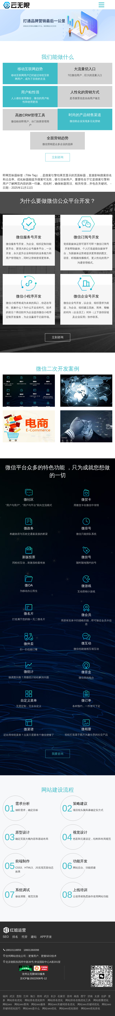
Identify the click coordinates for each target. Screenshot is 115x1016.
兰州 (25, 996)
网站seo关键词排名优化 (61, 1004)
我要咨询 (57, 741)
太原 (96, 996)
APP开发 (46, 936)
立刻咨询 (57, 145)
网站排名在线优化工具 (78, 1000)
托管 (24, 936)
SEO (6, 936)
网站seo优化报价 (69, 1008)
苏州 (69, 996)
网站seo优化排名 (90, 1008)
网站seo (7, 1004)
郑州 (39, 996)
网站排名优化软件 (35, 1000)
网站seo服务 (38, 1004)
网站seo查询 (21, 1004)
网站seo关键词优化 (88, 1004)
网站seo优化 (49, 1008)
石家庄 (61, 996)
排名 (15, 936)
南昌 (76, 996)
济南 (90, 996)
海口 (32, 996)
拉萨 (103, 996)
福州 (5, 996)
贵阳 (18, 996)
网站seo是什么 (31, 1008)
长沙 (53, 996)
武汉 (12, 996)
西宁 (83, 996)
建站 (34, 936)
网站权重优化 (101, 1000)
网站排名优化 (14, 1000)
